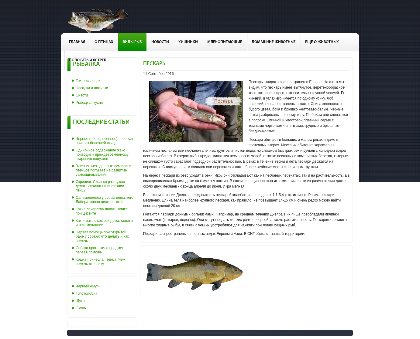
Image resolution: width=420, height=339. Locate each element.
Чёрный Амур (87, 286)
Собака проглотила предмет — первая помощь (102, 250)
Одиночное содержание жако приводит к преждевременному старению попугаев (102, 154)
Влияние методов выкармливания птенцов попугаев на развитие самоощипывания (104, 170)
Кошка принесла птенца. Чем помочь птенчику (100, 261)
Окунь (81, 308)
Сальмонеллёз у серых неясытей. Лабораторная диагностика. (104, 199)
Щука (80, 301)
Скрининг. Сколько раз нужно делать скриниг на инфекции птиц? (100, 186)
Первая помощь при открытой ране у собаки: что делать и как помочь (102, 236)
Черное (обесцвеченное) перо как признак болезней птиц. (104, 141)
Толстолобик (86, 293)
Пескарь (154, 64)
